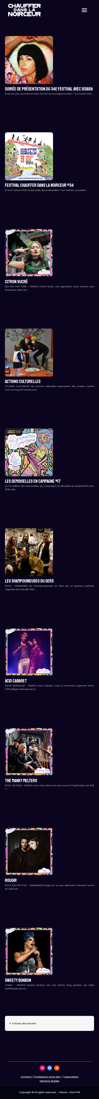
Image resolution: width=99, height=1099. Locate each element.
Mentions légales (49, 1081)
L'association (71, 1077)
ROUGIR (11, 880)
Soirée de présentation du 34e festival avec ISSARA (49, 89)
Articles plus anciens (24, 1023)
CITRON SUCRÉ (16, 282)
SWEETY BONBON (18, 980)
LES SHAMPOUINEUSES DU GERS (29, 581)
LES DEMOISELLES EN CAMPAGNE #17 (33, 481)
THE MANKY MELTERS (21, 781)
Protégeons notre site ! (47, 1077)
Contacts (26, 1077)
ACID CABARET (16, 681)
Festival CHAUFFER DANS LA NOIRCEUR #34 (39, 185)
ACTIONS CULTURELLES (23, 381)
